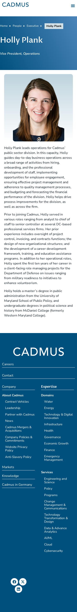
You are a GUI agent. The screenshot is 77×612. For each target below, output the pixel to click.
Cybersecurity (53, 551)
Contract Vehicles (17, 402)
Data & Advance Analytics (55, 530)
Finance (49, 450)
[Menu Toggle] (73, 6)
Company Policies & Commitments (18, 439)
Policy (48, 488)
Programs (50, 495)
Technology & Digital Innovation (58, 416)
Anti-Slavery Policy (18, 457)
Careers (8, 364)
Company (9, 386)
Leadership (12, 408)
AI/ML (48, 538)
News (9, 421)
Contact (7, 375)
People (17, 26)
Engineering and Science (55, 480)
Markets (8, 467)
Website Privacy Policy (16, 448)
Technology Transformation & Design (56, 518)
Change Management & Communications (55, 504)
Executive (33, 26)
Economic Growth (56, 443)
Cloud (48, 544)
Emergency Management (53, 458)
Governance (52, 437)
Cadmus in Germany (17, 484)
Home (4, 26)
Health (48, 431)
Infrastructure (53, 424)
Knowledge (10, 476)
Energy (49, 408)
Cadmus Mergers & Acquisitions (18, 429)
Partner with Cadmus (19, 414)
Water (48, 402)
